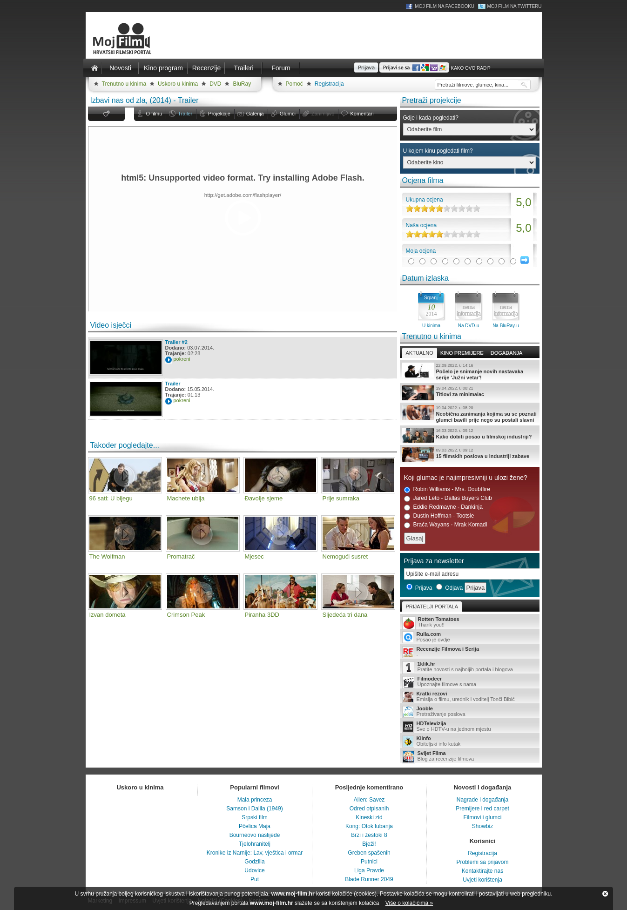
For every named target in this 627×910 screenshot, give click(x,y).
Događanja (506, 353)
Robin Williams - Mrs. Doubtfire (447, 489)
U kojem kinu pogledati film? (438, 151)
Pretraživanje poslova (469, 712)
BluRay (242, 84)
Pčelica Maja (254, 826)
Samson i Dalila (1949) (254, 808)
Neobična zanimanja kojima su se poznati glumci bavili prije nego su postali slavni (469, 414)
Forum (280, 68)
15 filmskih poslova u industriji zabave (469, 454)
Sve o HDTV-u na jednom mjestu (469, 727)
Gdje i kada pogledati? (430, 118)
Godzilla (254, 861)
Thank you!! (469, 622)
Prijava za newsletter (434, 561)
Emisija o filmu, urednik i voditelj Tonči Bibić (469, 697)
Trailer (185, 113)
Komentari (361, 113)
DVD (215, 84)
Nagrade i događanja (482, 799)
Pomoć (294, 84)
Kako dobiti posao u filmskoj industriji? (469, 435)
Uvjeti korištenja (482, 879)
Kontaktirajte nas (482, 871)
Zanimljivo (323, 113)
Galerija (255, 113)
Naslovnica (95, 68)
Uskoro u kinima (178, 84)
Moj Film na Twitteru (514, 6)
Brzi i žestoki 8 (369, 835)
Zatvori (605, 893)
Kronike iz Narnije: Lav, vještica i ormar (255, 852)
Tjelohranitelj (254, 844)
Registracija (329, 84)
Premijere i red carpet (482, 808)
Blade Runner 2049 (369, 879)
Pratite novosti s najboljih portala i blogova (469, 667)
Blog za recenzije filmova (469, 756)
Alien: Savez (369, 799)
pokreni (182, 359)
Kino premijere (462, 353)
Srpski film (254, 817)
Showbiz (482, 826)
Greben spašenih (369, 852)
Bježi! (369, 844)
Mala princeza (254, 799)
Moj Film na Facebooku (444, 6)
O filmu (154, 113)
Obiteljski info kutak (469, 741)
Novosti (120, 68)
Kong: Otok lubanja (369, 826)
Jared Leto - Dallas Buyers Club (448, 498)
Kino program (163, 68)
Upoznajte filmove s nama (469, 682)
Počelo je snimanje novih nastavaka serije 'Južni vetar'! (469, 371)
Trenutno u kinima (124, 84)
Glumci (288, 113)
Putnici (369, 861)
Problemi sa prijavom (482, 862)
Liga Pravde (369, 870)
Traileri (243, 68)
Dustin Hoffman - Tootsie (439, 515)
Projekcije (219, 113)
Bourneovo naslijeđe (254, 835)
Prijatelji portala (432, 606)
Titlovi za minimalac (469, 392)
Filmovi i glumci (482, 817)
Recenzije (206, 68)
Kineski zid (369, 817)
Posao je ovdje (469, 637)
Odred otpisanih (369, 808)
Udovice (254, 870)
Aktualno (419, 353)
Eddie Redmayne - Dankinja (443, 507)
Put (254, 879)
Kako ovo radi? (470, 68)
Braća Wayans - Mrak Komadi (445, 524)
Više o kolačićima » (409, 903)
